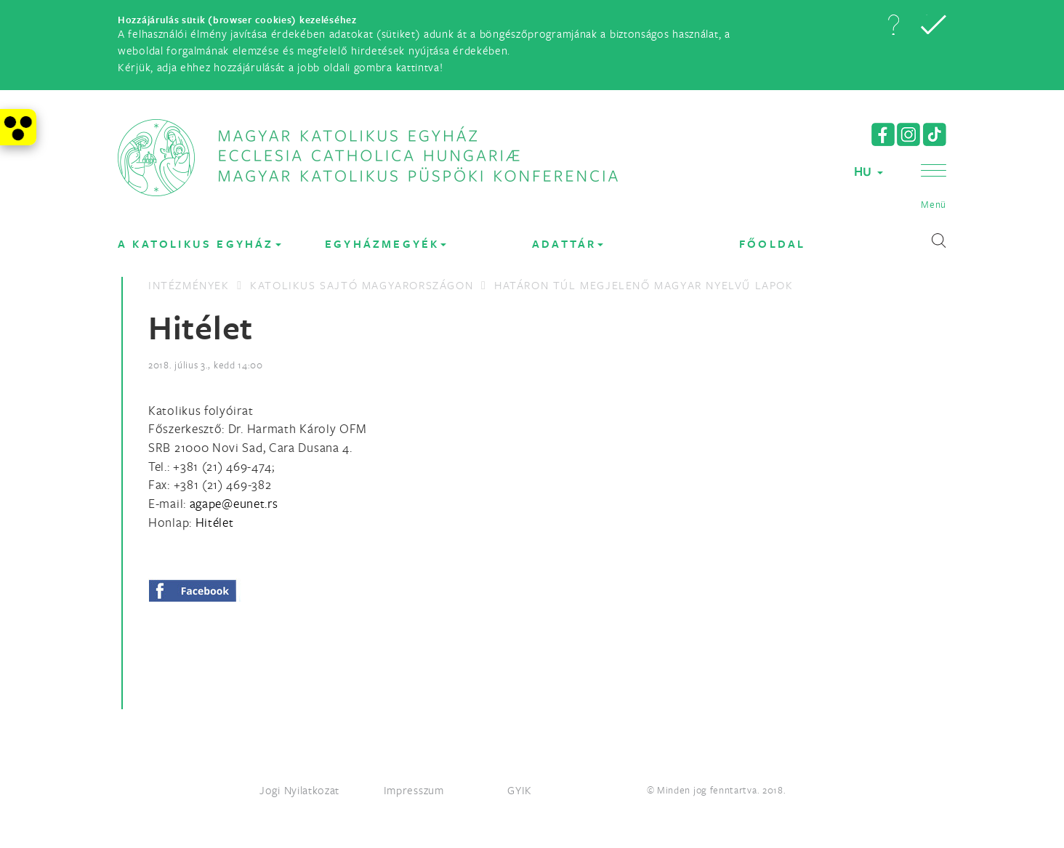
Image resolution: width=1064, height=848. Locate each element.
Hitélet (215, 522)
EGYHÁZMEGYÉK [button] (385, 243)
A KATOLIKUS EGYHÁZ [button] (199, 243)
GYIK (519, 790)
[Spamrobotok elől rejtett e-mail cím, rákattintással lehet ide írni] (234, 503)
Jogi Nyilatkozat (299, 790)
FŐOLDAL (772, 243)
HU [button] (868, 171)
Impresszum (414, 790)
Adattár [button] (567, 243)
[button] (893, 25)
